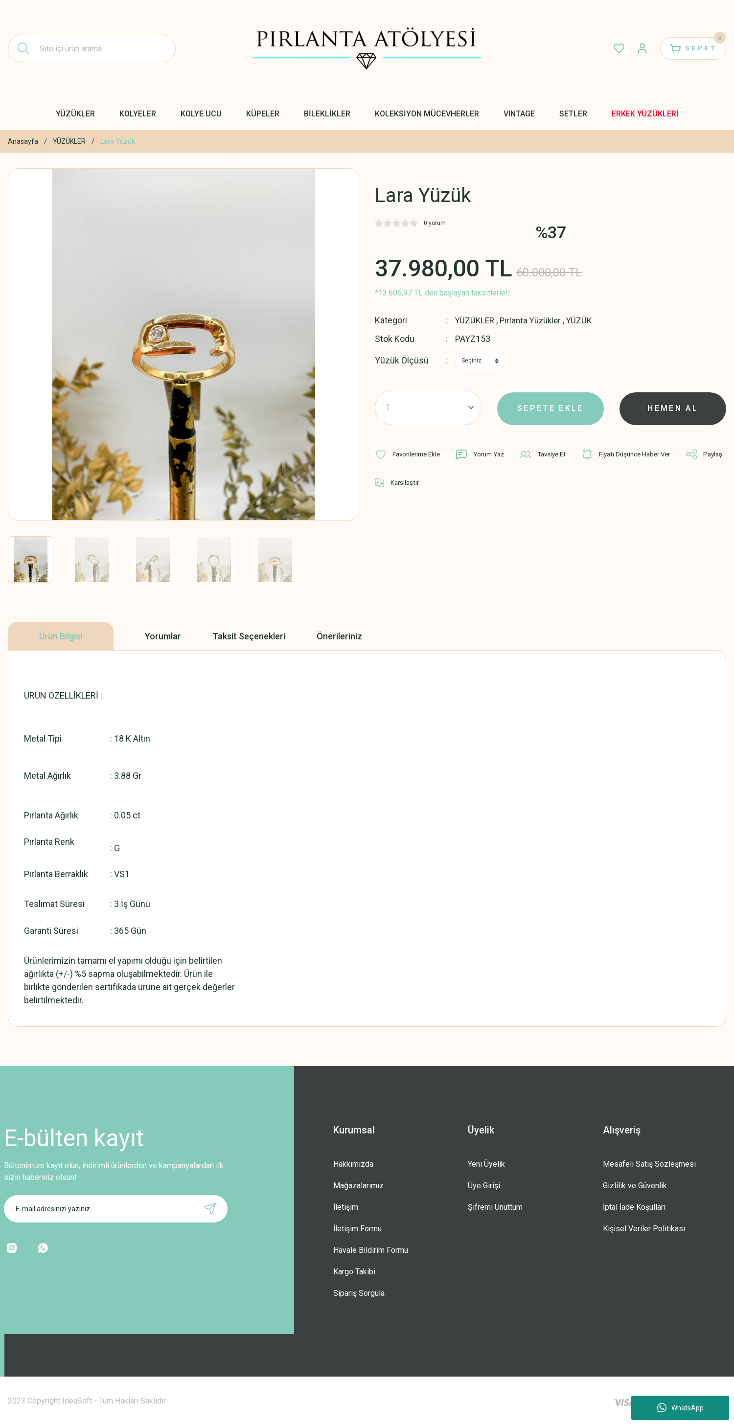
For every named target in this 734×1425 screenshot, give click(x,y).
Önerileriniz (339, 636)
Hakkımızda (353, 1164)
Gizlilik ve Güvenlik (635, 1185)
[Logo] (367, 48)
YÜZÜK (585, 320)
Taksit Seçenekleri (248, 636)
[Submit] (210, 1208)
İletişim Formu (357, 1228)
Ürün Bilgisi (60, 636)
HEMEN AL (673, 407)
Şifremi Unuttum (495, 1207)
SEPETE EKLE (550, 407)
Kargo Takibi (354, 1271)
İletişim (345, 1207)
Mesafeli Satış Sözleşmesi (649, 1164)
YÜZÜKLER (475, 320)
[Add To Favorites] (410, 454)
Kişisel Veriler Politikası (644, 1228)
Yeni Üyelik (486, 1164)
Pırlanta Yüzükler (534, 320)
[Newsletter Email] (116, 1208)
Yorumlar (163, 636)
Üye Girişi (484, 1185)
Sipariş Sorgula (359, 1293)
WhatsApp (680, 1407)
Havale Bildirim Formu (370, 1250)
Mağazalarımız (358, 1185)
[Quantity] (428, 407)
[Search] (92, 48)
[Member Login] (634, 48)
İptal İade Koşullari (634, 1207)
